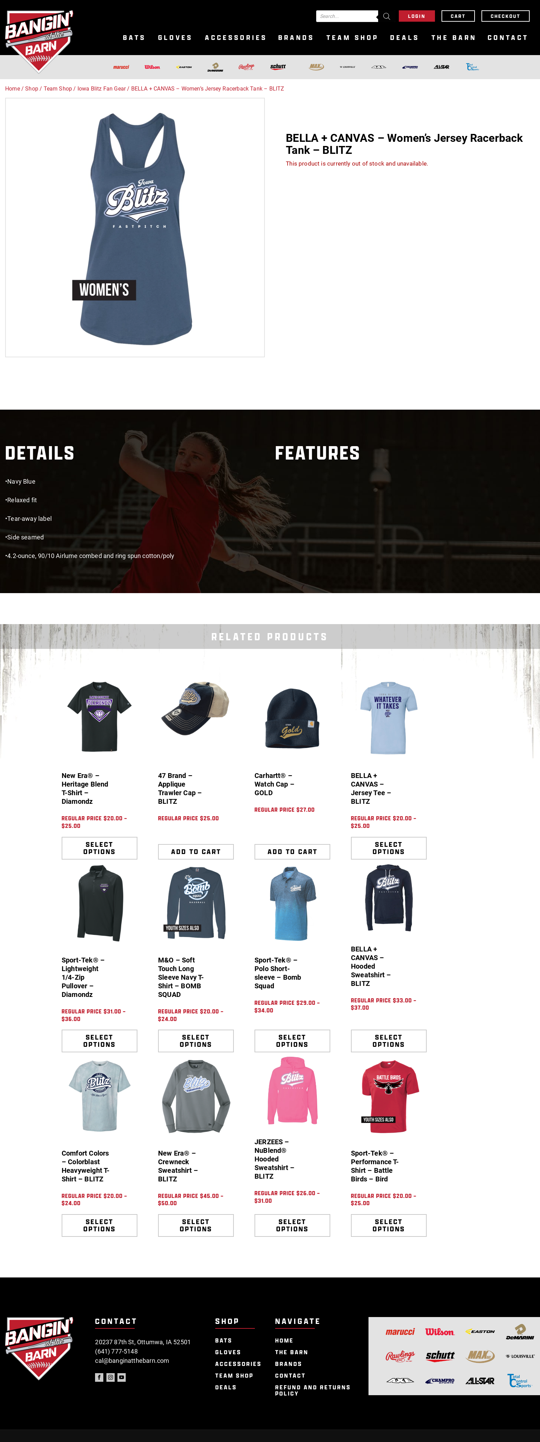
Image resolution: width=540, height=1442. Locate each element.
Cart (458, 16)
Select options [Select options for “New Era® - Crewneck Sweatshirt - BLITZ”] (196, 1225)
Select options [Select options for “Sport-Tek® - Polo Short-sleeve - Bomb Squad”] (292, 1041)
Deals (404, 37)
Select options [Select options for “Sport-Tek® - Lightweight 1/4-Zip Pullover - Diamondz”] (99, 1041)
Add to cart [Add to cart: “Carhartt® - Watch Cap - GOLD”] (293, 851)
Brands (296, 37)
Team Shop (352, 37)
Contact (508, 37)
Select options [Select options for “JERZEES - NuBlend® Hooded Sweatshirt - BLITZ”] (292, 1225)
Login (417, 16)
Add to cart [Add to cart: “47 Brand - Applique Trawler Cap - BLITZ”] (196, 851)
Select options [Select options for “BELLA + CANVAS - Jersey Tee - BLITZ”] (389, 848)
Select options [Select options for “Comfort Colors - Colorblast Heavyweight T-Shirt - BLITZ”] (99, 1225)
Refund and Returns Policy (313, 1390)
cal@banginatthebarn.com (132, 1360)
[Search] (386, 16)
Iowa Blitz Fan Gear (101, 88)
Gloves (175, 37)
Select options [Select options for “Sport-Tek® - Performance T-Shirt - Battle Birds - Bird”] (389, 1225)
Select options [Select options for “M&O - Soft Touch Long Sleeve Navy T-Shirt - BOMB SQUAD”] (196, 1041)
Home (12, 88)
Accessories (236, 37)
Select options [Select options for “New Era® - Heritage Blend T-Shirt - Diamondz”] (99, 848)
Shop (31, 88)
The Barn (454, 37)
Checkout (505, 16)
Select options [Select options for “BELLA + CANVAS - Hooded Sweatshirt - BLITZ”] (389, 1041)
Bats (134, 37)
